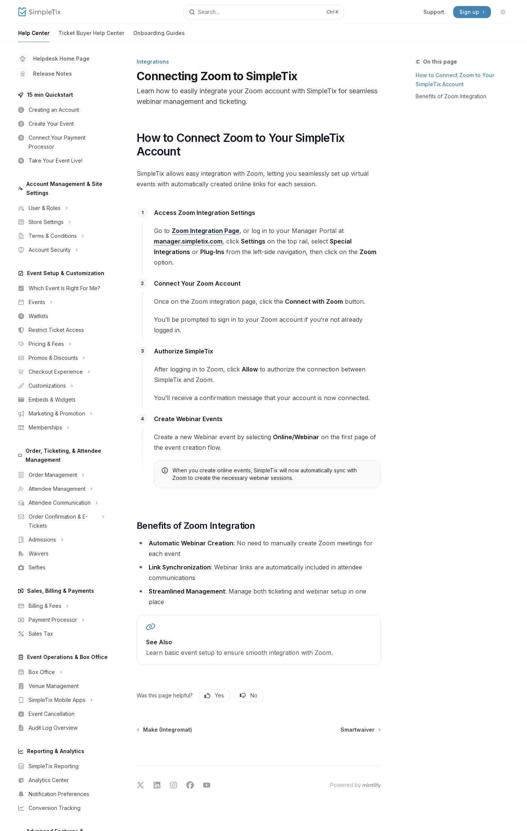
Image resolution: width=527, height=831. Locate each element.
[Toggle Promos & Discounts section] (60, 358)
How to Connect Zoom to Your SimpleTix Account (455, 79)
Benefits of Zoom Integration (451, 96)
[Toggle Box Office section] (60, 672)
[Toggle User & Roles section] (60, 208)
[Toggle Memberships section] (60, 427)
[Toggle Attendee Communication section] (60, 503)
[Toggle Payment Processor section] (60, 620)
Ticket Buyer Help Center (91, 36)
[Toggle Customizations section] (60, 386)
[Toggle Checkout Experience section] (60, 372)
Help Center (33, 36)
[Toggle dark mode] (503, 12)
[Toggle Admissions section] (60, 539)
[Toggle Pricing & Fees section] (60, 344)
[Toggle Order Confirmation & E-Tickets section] (60, 521)
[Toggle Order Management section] (60, 475)
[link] (259, 640)
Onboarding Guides (159, 36)
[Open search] (263, 12)
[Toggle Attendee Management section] (60, 489)
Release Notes (45, 73)
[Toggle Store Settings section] (60, 222)
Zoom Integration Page (205, 230)
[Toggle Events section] (60, 302)
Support (433, 12)
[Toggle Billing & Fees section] (60, 606)
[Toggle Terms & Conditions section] (60, 236)
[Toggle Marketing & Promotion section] (60, 413)
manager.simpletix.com (188, 241)
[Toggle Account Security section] (60, 250)
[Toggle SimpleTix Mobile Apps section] (60, 700)
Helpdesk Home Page (54, 58)
